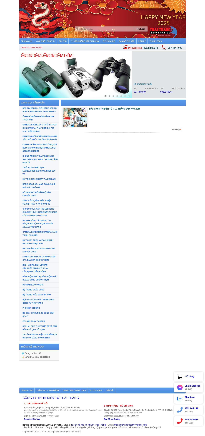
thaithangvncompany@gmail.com (130, 425)
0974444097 (140, 92)
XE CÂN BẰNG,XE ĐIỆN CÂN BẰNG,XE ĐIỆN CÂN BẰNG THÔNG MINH (39, 336)
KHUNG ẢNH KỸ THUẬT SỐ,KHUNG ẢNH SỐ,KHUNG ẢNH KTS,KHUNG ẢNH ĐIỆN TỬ (40, 159)
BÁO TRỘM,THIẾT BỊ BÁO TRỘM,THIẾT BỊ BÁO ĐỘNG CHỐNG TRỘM (39, 278)
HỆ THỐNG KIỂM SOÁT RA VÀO (36, 295)
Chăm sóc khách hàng (31, 47)
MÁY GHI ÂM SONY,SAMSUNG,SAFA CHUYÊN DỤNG (38, 250)
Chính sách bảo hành (47, 390)
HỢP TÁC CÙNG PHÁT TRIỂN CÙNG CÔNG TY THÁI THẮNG (38, 301)
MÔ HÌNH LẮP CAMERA (32, 285)
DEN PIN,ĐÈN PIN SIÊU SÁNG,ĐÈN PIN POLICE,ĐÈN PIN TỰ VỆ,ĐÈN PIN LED (39, 110)
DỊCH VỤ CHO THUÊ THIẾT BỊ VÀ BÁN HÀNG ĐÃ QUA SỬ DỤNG (39, 328)
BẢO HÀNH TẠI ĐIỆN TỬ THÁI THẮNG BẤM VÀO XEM (114, 109)
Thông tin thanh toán (74, 390)
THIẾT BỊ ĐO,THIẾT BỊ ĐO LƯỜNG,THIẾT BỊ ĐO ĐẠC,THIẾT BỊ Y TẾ (38, 171)
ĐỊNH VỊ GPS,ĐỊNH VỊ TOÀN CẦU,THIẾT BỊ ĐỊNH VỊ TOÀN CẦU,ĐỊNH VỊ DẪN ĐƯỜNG (35, 268)
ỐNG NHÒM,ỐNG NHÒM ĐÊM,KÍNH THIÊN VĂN (38, 118)
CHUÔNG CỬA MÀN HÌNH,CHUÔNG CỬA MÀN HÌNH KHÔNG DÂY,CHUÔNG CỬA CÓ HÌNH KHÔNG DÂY (39, 212)
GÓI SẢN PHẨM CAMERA (33, 321)
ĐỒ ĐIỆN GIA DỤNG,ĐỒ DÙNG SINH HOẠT (38, 314)
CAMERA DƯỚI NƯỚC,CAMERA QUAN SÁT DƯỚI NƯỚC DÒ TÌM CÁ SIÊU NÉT (39, 138)
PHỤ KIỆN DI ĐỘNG (31, 308)
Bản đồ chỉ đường (32, 419)
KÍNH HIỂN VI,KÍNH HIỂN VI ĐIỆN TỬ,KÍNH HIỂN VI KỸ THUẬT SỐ (36, 202)
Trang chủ (26, 390)
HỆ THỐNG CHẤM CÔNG (33, 290)
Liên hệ (109, 390)
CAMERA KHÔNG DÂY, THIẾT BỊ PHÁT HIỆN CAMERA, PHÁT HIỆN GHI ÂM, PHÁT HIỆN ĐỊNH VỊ (39, 128)
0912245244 (166, 92)
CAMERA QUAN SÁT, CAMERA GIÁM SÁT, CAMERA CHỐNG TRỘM (38, 258)
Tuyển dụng (96, 390)
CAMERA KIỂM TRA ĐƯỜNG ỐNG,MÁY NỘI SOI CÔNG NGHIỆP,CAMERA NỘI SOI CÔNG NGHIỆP (39, 148)
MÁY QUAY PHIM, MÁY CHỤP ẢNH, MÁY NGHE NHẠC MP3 (38, 242)
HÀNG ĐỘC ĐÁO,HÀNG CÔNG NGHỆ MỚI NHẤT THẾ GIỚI (38, 186)
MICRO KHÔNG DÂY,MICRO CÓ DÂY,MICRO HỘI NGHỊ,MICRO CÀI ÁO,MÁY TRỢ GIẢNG (37, 223)
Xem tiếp (176, 129)
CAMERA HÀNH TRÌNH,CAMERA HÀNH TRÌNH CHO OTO (40, 233)
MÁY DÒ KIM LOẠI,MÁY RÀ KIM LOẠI (39, 179)
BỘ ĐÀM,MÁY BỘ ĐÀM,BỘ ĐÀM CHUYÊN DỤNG (36, 194)
